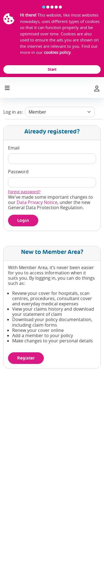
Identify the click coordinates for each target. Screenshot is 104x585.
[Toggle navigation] (7, 87)
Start (52, 69)
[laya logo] (52, 87)
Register (26, 358)
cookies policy (57, 52)
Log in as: (13, 112)
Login (23, 220)
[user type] (60, 112)
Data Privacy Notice (37, 202)
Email (13, 148)
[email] (52, 158)
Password (18, 172)
